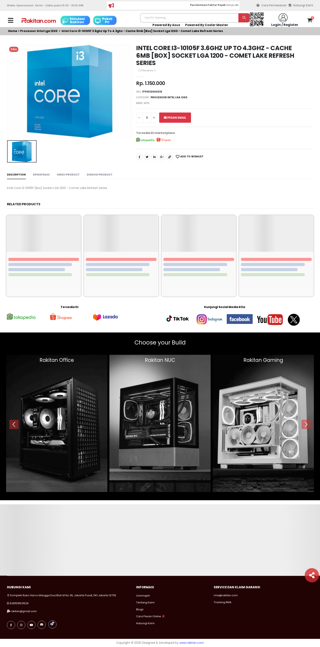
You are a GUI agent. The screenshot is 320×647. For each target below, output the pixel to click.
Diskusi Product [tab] (99, 175)
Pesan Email (175, 118)
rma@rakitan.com (226, 595)
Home (12, 31)
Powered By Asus (166, 25)
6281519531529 (19, 603)
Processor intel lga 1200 (39, 31)
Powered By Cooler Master (206, 25)
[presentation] (14, 424)
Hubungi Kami (301, 5)
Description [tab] (16, 175)
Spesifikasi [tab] (41, 175)
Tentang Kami (145, 602)
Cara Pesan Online (148, 616)
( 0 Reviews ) (146, 70)
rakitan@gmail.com (24, 611)
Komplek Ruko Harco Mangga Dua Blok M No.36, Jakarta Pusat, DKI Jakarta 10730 (61, 595)
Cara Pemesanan (272, 5)
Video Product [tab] (68, 175)
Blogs (139, 609)
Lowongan (143, 595)
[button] (309, 21)
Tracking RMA (222, 602)
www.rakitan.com (191, 643)
